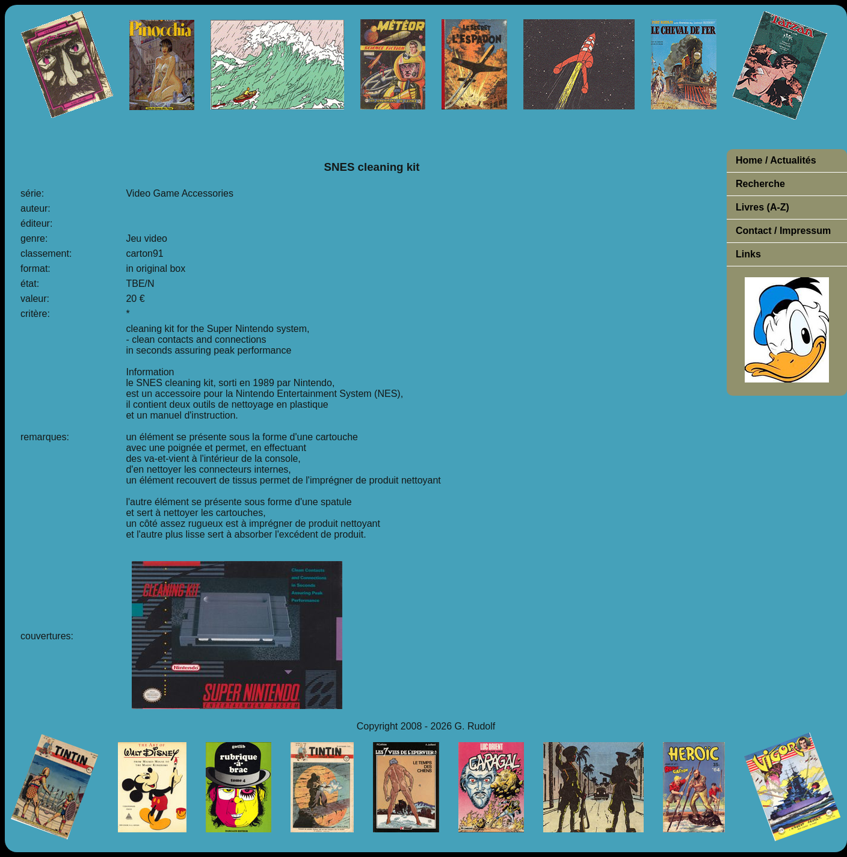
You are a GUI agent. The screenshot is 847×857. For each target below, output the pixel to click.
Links (748, 254)
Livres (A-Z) (762, 207)
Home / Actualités (776, 160)
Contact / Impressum (783, 231)
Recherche (760, 184)
